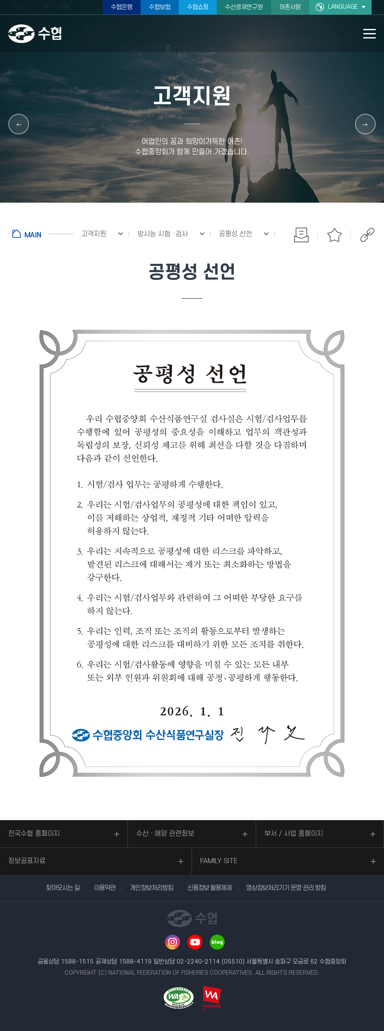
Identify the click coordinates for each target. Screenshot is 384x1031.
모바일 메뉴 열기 (369, 33)
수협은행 (121, 7)
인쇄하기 (301, 234)
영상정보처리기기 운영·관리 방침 (286, 888)
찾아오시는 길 (62, 888)
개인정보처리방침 (151, 888)
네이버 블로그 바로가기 (217, 942)
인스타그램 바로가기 (172, 942)
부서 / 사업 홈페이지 (293, 833)
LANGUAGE (343, 6)
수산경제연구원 (244, 7)
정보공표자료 (27, 861)
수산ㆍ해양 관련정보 (165, 833)
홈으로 (42, 234)
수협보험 (159, 7)
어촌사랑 (290, 7)
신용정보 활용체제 (209, 888)
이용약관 (104, 888)
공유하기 (367, 234)
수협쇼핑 (198, 7)
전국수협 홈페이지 (34, 833)
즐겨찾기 (334, 234)
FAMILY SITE (219, 861)
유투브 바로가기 (194, 942)
